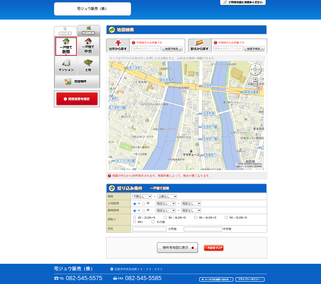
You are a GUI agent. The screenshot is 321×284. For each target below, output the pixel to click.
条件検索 (65, 30)
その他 (158, 222)
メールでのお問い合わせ (216, 279)
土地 (88, 65)
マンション (66, 65)
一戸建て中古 (88, 46)
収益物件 (77, 81)
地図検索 (88, 30)
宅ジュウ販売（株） (92, 8)
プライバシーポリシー (250, 279)
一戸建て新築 (66, 46)
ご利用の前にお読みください (243, 3)
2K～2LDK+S (144, 217)
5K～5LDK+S (236, 217)
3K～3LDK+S (175, 217)
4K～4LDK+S (205, 217)
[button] (172, 49)
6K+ (138, 222)
